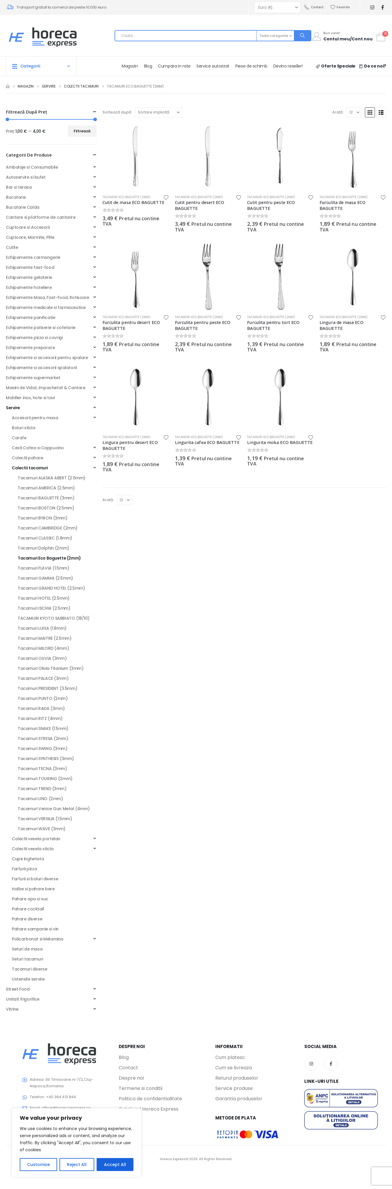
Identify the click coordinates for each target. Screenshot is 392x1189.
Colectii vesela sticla (33, 849)
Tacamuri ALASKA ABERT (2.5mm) (51, 478)
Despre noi (131, 1078)
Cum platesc (230, 1057)
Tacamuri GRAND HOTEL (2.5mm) (51, 588)
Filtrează (82, 131)
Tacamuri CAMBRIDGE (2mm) (47, 528)
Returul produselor (236, 1078)
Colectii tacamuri (30, 468)
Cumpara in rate (174, 66)
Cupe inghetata (28, 859)
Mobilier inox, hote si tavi (30, 398)
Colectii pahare (27, 458)
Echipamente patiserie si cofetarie (40, 327)
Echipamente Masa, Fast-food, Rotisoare (47, 297)
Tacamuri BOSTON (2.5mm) (46, 508)
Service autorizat (212, 66)
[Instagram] (372, 7)
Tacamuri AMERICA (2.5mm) (46, 488)
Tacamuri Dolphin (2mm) (43, 548)
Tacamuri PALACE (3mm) (43, 678)
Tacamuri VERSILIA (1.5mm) (45, 819)
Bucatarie (16, 197)
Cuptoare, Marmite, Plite (30, 237)
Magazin (130, 66)
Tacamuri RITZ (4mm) (40, 718)
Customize (38, 1164)
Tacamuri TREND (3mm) (42, 789)
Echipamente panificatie (30, 317)
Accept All (115, 1164)
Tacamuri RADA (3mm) (41, 708)
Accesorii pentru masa (35, 418)
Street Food (17, 989)
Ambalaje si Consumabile (32, 167)
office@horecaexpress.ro (66, 1107)
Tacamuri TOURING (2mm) (45, 779)
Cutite (12, 247)
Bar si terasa (19, 187)
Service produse (234, 1088)
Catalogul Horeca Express (148, 1109)
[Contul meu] (342, 37)
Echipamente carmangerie (33, 257)
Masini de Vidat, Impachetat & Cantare (45, 388)
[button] (370, 112)
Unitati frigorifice (22, 999)
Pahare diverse (27, 919)
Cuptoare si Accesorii (27, 227)
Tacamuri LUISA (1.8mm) (42, 628)
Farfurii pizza (24, 869)
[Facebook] (382, 7)
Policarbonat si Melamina (37, 939)
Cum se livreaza (233, 1068)
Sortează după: (117, 112)
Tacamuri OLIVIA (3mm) (42, 658)
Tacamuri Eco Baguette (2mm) (126, 197)
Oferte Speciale (335, 66)
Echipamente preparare (30, 348)
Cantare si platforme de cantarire (40, 217)
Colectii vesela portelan (36, 839)
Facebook (331, 1064)
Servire (13, 408)
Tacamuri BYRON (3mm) (42, 518)
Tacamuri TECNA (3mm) (42, 769)
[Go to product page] (135, 156)
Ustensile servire (28, 979)
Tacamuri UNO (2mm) (40, 799)
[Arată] (354, 112)
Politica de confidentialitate (150, 1099)
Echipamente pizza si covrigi (34, 338)
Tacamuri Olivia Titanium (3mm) (50, 668)
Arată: (338, 112)
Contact (313, 7)
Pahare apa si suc (30, 899)
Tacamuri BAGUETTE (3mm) (46, 498)
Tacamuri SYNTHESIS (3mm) (46, 759)
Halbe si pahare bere (33, 889)
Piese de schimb (251, 66)
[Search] (302, 36)
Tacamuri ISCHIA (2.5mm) (44, 608)
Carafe (19, 438)
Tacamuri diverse (29, 969)
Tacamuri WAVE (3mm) (41, 829)
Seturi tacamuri (27, 959)
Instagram (311, 1064)
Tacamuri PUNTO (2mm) (43, 698)
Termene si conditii (140, 1088)
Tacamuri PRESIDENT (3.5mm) (47, 688)
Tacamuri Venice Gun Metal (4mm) (54, 809)
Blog (148, 66)
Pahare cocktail (28, 909)
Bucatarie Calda (22, 207)
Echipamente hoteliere (29, 287)
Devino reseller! (288, 66)
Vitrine (12, 1009)
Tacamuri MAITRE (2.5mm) (44, 638)
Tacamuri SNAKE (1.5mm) (43, 728)
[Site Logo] (43, 37)
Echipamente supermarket (33, 378)
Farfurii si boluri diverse (35, 879)
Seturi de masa (27, 949)
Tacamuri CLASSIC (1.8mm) (45, 538)
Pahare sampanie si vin (35, 929)
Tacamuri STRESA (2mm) (43, 738)
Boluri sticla (23, 428)
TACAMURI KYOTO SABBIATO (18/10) (54, 618)
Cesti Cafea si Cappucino (38, 448)
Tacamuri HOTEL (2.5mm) (44, 598)
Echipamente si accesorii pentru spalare (47, 358)
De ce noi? (372, 66)
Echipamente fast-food (30, 267)
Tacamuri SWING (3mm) (42, 748)
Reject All (77, 1164)
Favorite (340, 7)
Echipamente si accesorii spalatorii (41, 368)
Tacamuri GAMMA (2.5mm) (45, 578)
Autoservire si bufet (26, 177)
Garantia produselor (238, 1099)
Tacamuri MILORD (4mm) (43, 648)
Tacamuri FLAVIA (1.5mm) (43, 568)
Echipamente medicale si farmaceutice (46, 307)
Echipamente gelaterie (29, 277)
